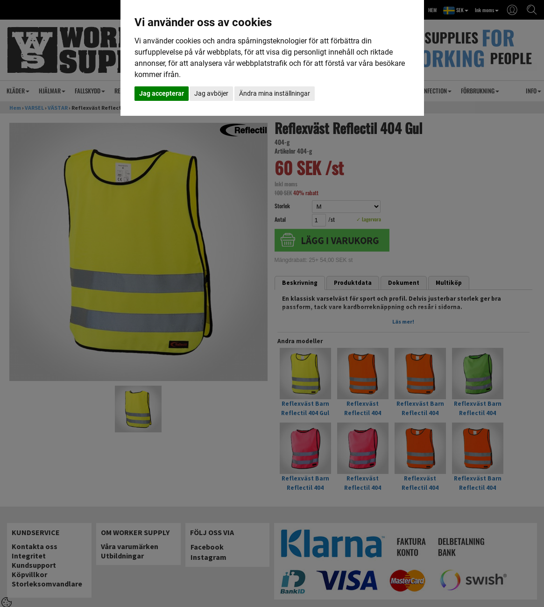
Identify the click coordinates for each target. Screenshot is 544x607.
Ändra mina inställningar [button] (274, 93)
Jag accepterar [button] (161, 93)
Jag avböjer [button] (211, 93)
